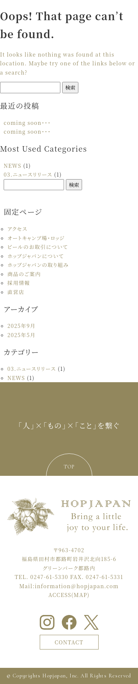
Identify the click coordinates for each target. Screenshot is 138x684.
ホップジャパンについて (35, 256)
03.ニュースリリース (28, 174)
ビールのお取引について (37, 246)
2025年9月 (21, 325)
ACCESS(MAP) (69, 594)
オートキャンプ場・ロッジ (36, 238)
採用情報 (18, 282)
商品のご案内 (24, 274)
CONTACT (68, 642)
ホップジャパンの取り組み (38, 264)
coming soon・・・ (27, 122)
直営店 (15, 292)
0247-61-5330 (49, 576)
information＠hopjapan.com (76, 586)
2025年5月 (21, 335)
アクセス (17, 228)
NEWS (12, 165)
